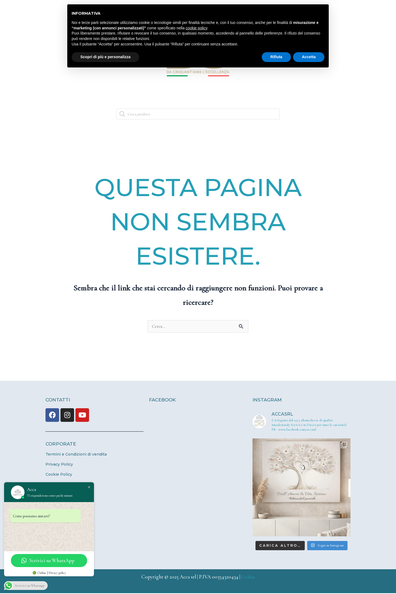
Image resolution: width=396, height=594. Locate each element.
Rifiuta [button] (276, 57)
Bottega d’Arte (141, 96)
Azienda (97, 96)
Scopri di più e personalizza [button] (105, 57)
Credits (248, 577)
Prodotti (185, 96)
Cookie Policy (58, 475)
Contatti (304, 96)
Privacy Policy (59, 465)
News (220, 96)
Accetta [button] (309, 57)
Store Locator (260, 96)
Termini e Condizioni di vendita (76, 455)
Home (62, 96)
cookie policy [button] (196, 28)
